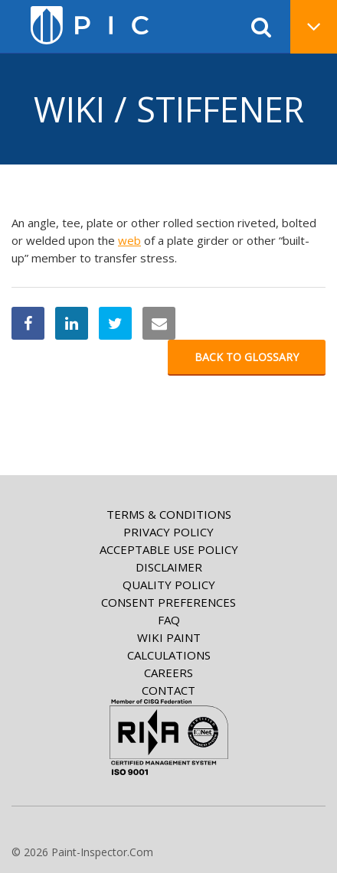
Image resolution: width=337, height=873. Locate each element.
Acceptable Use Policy (169, 549)
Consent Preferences (168, 602)
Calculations (169, 655)
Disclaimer (169, 567)
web (129, 240)
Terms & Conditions (168, 514)
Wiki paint (169, 637)
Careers (168, 672)
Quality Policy (169, 584)
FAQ (169, 619)
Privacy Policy (168, 531)
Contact (168, 690)
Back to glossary (247, 357)
